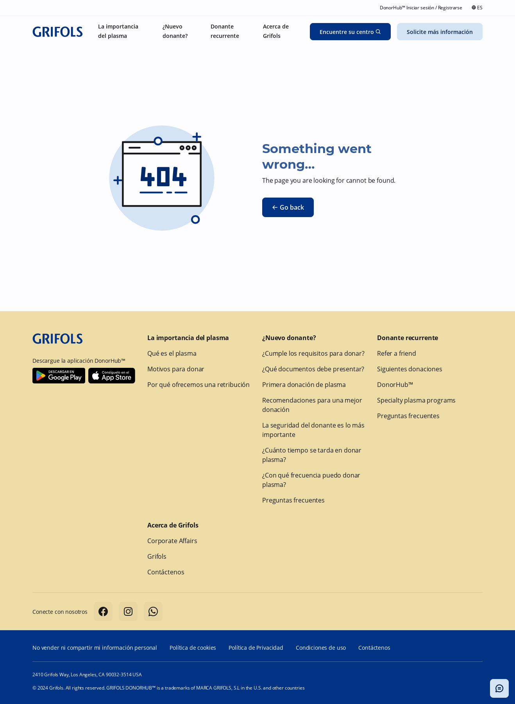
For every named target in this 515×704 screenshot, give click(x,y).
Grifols (156, 556)
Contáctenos (165, 572)
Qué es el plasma (172, 353)
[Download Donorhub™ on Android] (58, 375)
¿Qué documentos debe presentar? (313, 369)
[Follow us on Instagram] (128, 611)
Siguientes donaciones (409, 369)
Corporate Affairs (172, 540)
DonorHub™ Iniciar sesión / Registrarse (421, 7)
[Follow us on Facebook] (103, 611)
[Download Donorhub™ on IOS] (111, 375)
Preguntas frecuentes (293, 500)
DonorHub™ (395, 384)
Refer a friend (396, 353)
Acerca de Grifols (172, 525)
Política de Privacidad (256, 647)
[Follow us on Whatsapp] (153, 611)
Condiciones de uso (321, 647)
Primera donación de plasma (304, 384)
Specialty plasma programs (416, 400)
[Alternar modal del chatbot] (499, 688)
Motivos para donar (175, 369)
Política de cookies (193, 647)
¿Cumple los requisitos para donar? (313, 353)
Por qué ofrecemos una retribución (198, 384)
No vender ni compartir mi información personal (94, 647)
